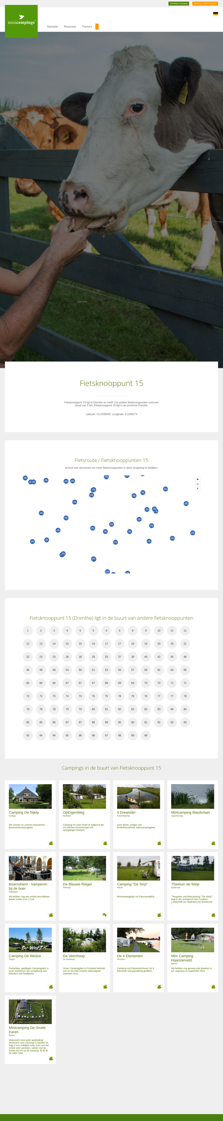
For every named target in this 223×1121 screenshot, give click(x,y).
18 (132, 643)
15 (67, 643)
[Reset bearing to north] (197, 488)
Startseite (52, 26)
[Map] (115, 524)
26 (67, 656)
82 (119, 709)
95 (67, 735)
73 (54, 696)
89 (106, 722)
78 (185, 696)
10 (158, 630)
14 (54, 643)
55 (119, 670)
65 (185, 670)
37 (119, 656)
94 (40, 735)
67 (67, 683)
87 (67, 722)
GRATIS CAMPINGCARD (205, 3)
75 (93, 696)
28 (80, 656)
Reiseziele (70, 26)
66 (40, 683)
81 (106, 709)
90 (119, 722)
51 (93, 670)
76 (119, 696)
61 (158, 670)
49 (40, 670)
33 (106, 656)
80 (93, 709)
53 (106, 670)
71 (172, 683)
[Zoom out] (197, 484)
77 (158, 696)
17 (106, 643)
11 (172, 630)
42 (158, 656)
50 (67, 670)
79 (67, 709)
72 (27, 696)
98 (119, 735)
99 (132, 735)
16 (93, 643)
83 (145, 709)
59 (145, 670)
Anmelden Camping (178, 3)
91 (145, 722)
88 (93, 722)
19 (145, 643)
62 (172, 670)
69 (119, 683)
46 (185, 656)
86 (54, 722)
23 (40, 656)
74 (67, 696)
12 (27, 643)
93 (185, 722)
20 (158, 643)
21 (185, 643)
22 (27, 656)
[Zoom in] (197, 479)
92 (158, 722)
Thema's (87, 26)
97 (106, 735)
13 (40, 643)
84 (172, 709)
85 (27, 722)
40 (145, 656)
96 (80, 735)
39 (132, 656)
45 (172, 656)
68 (106, 683)
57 (132, 670)
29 (93, 656)
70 (145, 683)
